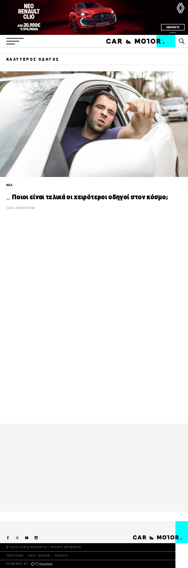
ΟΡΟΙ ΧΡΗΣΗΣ (39, 555)
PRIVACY (61, 555)
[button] (15, 41)
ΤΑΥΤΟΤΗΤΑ (15, 555)
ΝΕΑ (9, 185)
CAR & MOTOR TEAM (20, 208)
